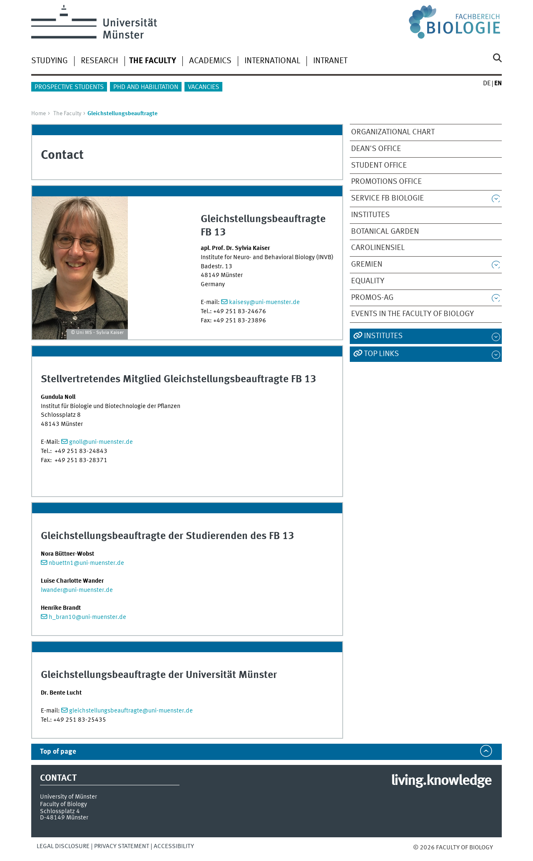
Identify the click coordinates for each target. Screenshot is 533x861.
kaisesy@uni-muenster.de (264, 302)
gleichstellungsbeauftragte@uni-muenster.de (131, 711)
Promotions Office (386, 182)
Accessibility (174, 846)
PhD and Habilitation (145, 87)
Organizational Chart (393, 132)
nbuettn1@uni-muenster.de (86, 563)
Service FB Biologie (387, 198)
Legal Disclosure (63, 846)
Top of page (58, 751)
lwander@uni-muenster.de (77, 590)
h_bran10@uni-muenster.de (87, 617)
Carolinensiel (378, 248)
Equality (367, 281)
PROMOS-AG (372, 298)
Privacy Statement (121, 846)
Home (38, 113)
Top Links (381, 354)
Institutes (370, 215)
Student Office (379, 165)
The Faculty (67, 113)
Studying (49, 61)
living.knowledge (441, 781)
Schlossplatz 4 (60, 811)
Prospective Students (69, 87)
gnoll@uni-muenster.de (101, 442)
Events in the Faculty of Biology (412, 314)
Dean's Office (376, 149)
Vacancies (203, 87)
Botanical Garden (385, 231)
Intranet (330, 61)
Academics (210, 61)
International (272, 61)
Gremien (366, 264)
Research (99, 61)
